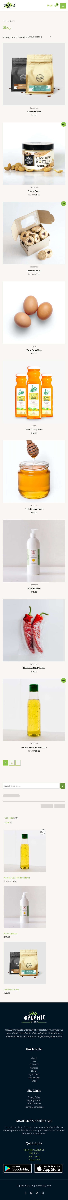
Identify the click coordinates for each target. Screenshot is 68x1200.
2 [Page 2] (11, 762)
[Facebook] (31, 1193)
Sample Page (34, 1077)
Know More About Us (34, 1149)
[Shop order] (39, 36)
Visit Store (34, 1153)
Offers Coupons (34, 1103)
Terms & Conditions (34, 1106)
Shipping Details (34, 1100)
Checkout (34, 1064)
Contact (34, 1067)
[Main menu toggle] (63, 5)
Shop (34, 1080)
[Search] (62, 786)
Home (5, 21)
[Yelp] (25, 1193)
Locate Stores (34, 1159)
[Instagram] (42, 1193)
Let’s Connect (34, 1156)
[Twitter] (37, 1193)
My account (34, 1074)
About (34, 1058)
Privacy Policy (34, 1097)
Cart (34, 1061)
